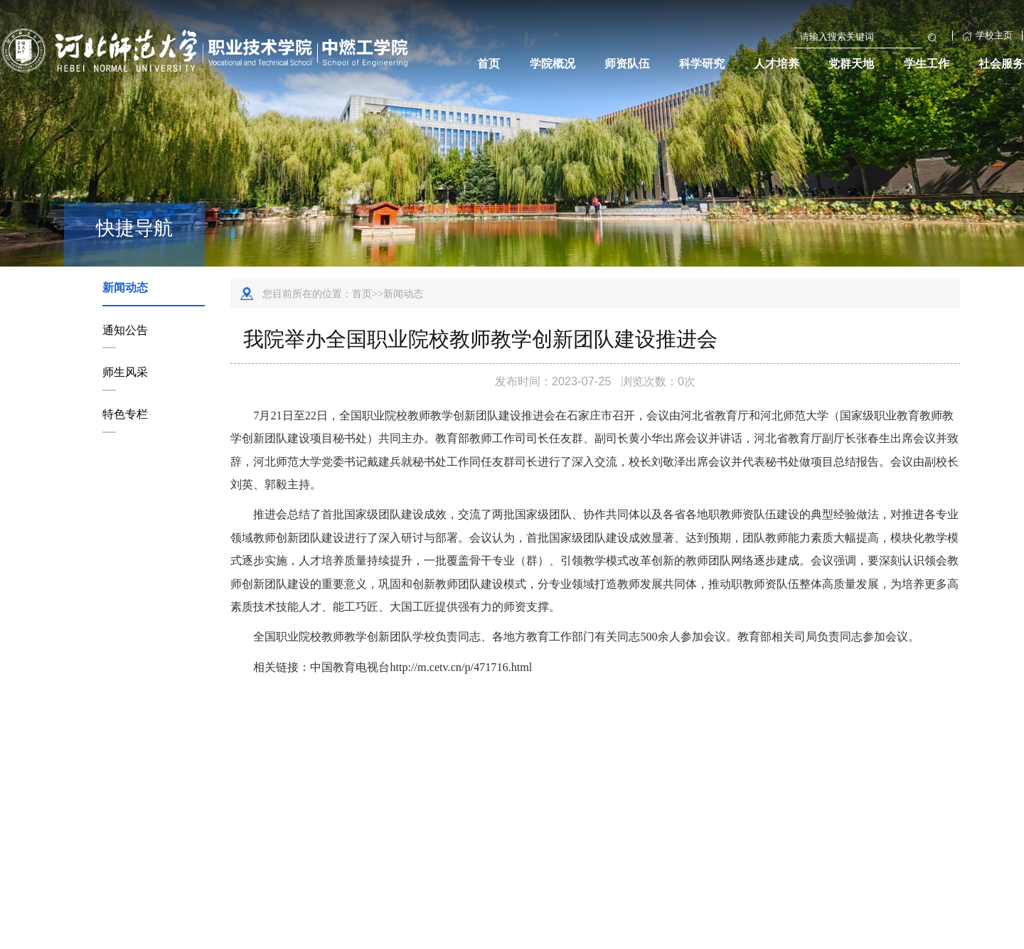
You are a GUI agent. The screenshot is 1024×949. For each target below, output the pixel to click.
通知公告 (125, 329)
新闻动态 (125, 287)
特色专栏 (125, 413)
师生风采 (125, 371)
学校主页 (987, 36)
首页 (362, 293)
